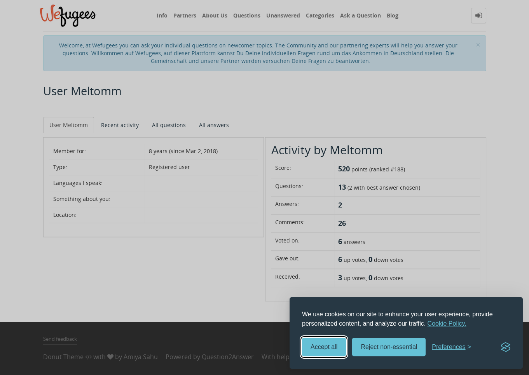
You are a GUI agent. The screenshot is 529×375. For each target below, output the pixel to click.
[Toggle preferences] (451, 347)
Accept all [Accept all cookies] (324, 347)
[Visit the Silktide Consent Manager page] (505, 347)
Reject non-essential (389, 347)
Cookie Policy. (447, 323)
